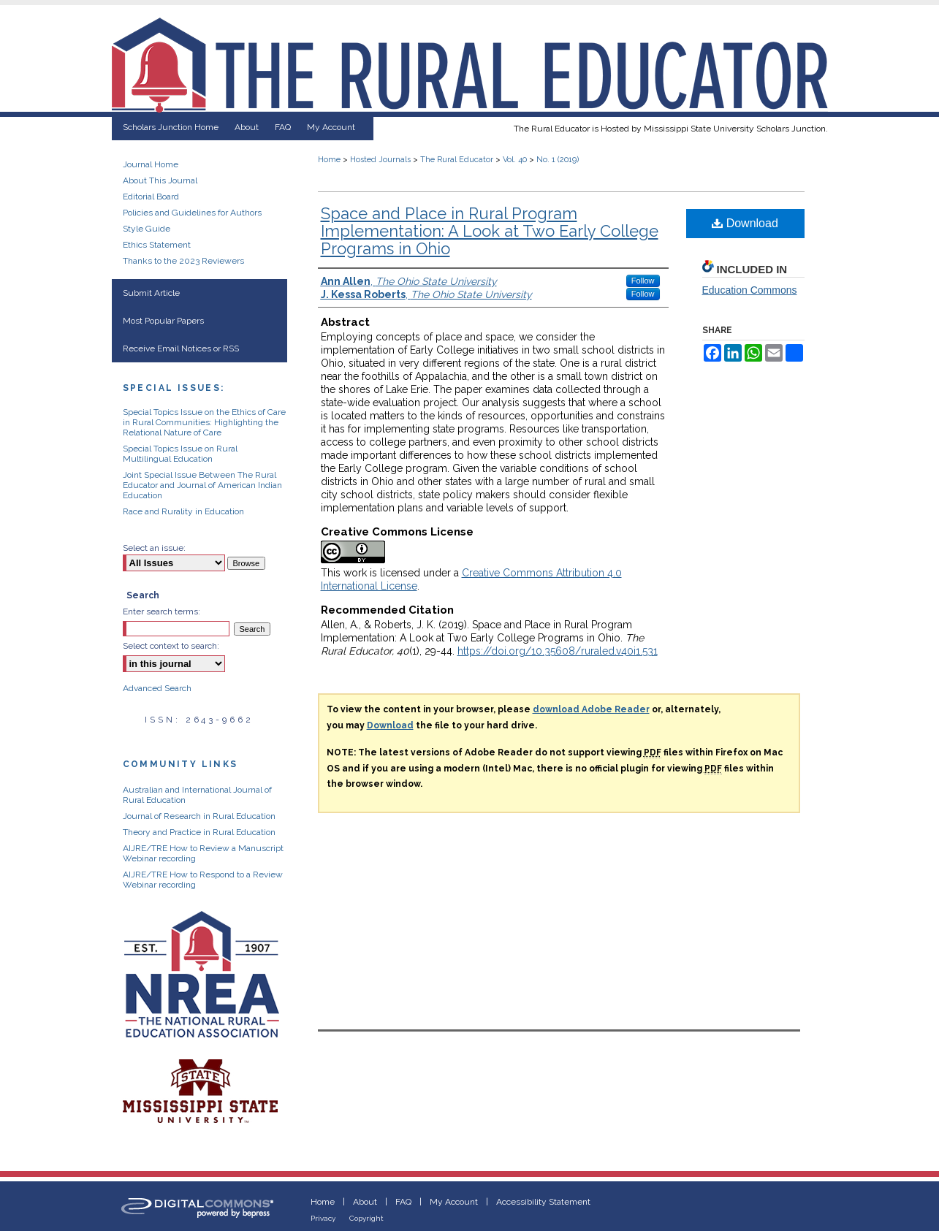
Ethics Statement (157, 245)
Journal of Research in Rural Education (199, 816)
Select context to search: (171, 646)
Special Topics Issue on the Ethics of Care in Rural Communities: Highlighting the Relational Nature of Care (204, 422)
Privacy (323, 1218)
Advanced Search (157, 688)
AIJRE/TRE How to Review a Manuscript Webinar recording (203, 853)
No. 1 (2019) (557, 159)
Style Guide (146, 229)
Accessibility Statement (543, 1202)
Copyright (366, 1218)
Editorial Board (151, 196)
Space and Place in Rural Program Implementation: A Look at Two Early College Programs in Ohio (489, 231)
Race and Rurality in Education (183, 511)
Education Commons (749, 290)
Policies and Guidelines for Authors (192, 212)
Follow (643, 280)
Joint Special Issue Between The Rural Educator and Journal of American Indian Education (202, 485)
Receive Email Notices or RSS (181, 348)
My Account (454, 1202)
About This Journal (160, 180)
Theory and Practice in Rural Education (199, 832)
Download (745, 223)
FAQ (403, 1202)
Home (329, 159)
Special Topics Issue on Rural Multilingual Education (180, 453)
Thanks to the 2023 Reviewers (183, 261)
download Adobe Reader (591, 709)
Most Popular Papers (163, 321)
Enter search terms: (161, 611)
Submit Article (151, 293)
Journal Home (150, 164)
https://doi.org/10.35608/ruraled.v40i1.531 (557, 651)
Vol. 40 (515, 159)
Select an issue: (154, 548)
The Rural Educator (456, 159)
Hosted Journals (380, 159)
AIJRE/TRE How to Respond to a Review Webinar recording (203, 879)
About (365, 1202)
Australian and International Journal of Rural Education (197, 795)
